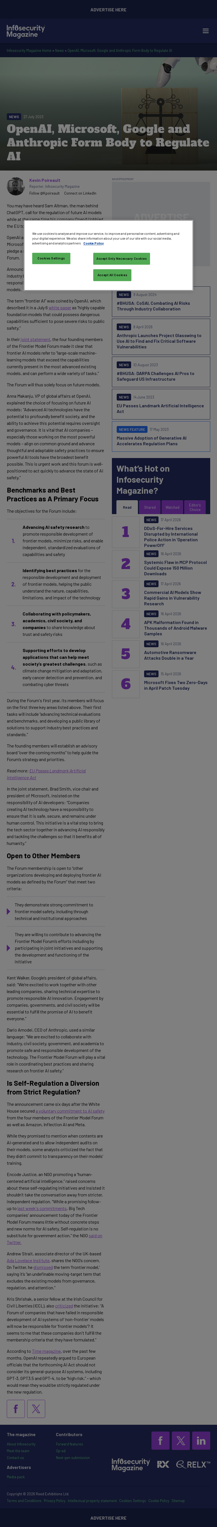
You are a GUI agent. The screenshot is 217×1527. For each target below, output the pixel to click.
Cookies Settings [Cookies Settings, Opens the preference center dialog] (51, 258)
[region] (108, 255)
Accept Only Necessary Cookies (121, 258)
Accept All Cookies (112, 275)
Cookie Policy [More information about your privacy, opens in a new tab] (93, 243)
